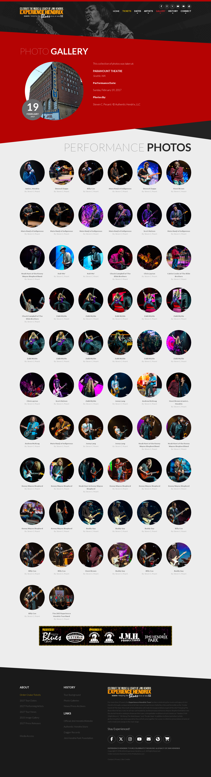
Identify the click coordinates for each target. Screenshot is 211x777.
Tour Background (73, 697)
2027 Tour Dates (29, 702)
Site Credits (125, 762)
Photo (63, 52)
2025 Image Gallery (30, 719)
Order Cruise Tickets (31, 697)
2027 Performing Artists (33, 708)
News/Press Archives (75, 708)
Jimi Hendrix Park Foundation (80, 740)
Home (116, 11)
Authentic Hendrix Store (77, 728)
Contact (111, 762)
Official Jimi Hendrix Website (80, 723)
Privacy (117, 762)
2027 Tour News (29, 714)
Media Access (27, 738)
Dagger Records (72, 734)
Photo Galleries (72, 702)
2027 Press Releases (31, 725)
